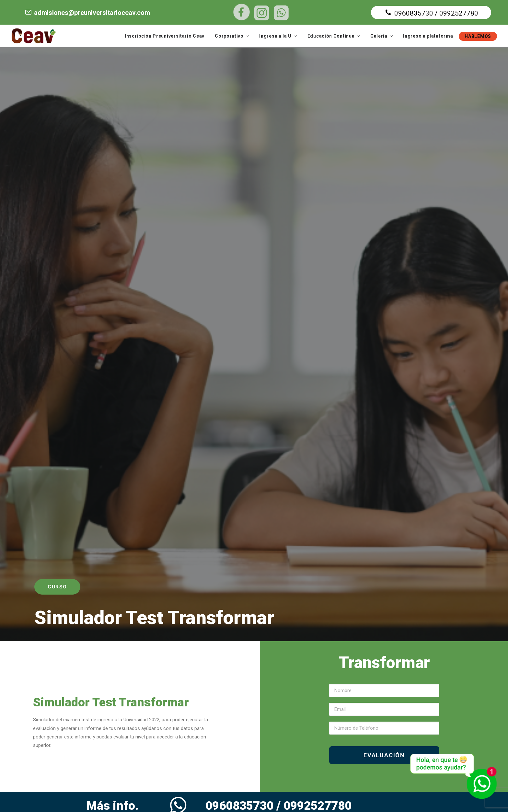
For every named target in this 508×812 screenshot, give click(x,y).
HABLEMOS (478, 36)
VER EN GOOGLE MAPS (366, 747)
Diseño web (294, 796)
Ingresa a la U (278, 36)
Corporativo (232, 36)
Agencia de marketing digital (385, 796)
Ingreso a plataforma (428, 36)
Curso (57, 130)
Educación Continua (333, 36)
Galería (381, 36)
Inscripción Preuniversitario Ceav (164, 36)
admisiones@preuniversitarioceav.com (87, 13)
